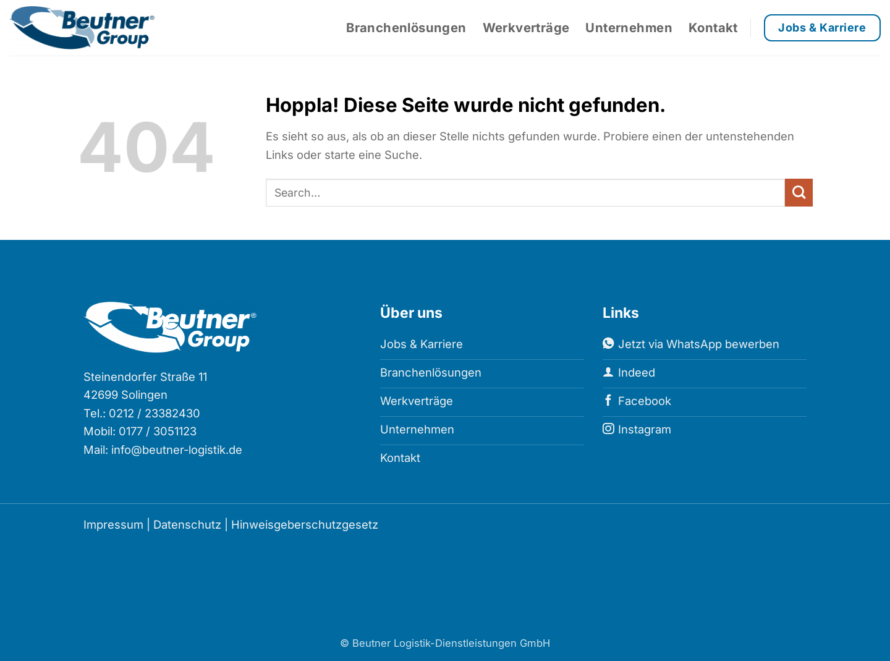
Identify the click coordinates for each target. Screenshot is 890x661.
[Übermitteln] (799, 193)
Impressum (113, 524)
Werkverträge (526, 27)
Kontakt (713, 27)
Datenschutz (187, 524)
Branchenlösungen (406, 27)
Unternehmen (628, 27)
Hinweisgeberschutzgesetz (304, 524)
